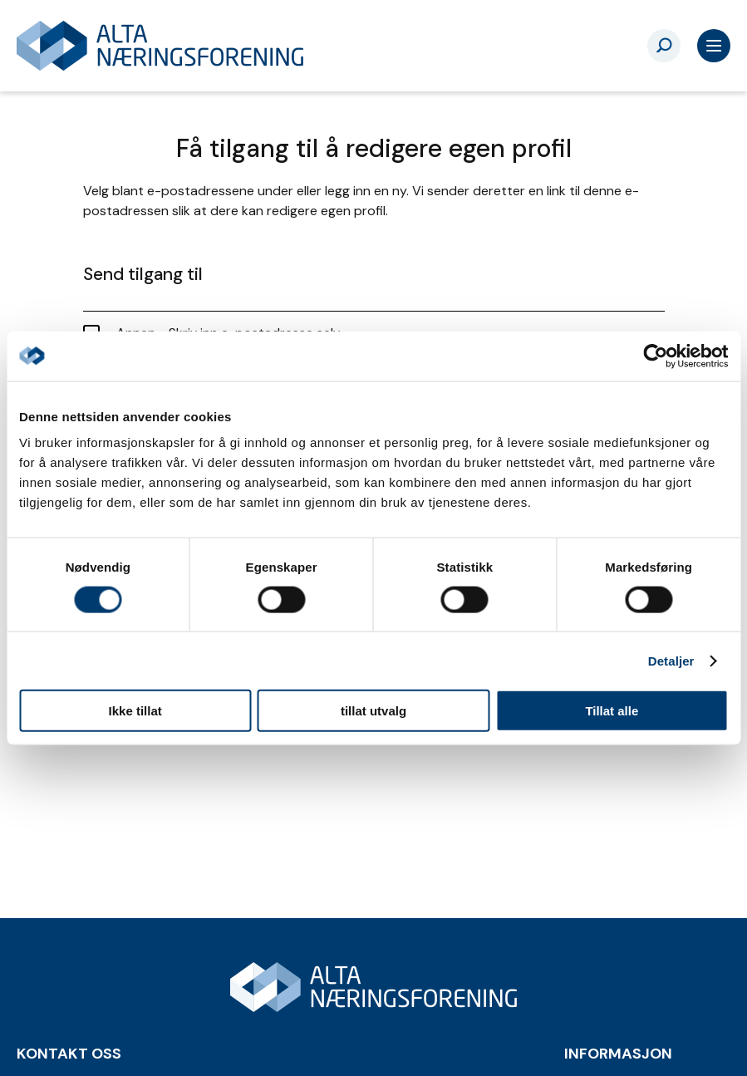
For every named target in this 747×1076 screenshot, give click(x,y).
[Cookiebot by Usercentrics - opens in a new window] (655, 355)
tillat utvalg (373, 711)
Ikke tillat (135, 711)
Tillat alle (611, 711)
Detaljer (671, 660)
